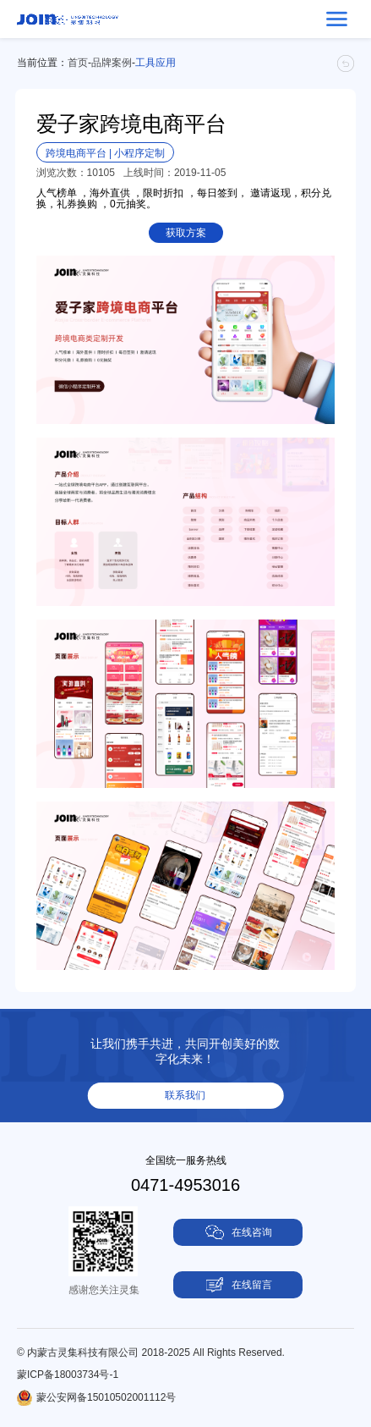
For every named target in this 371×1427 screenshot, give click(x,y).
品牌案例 (111, 63)
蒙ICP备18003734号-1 (67, 1374)
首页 (78, 63)
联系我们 (185, 1095)
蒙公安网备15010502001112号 (106, 1397)
